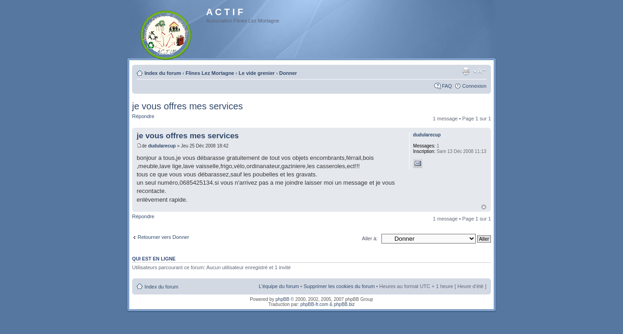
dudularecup (162, 145)
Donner (288, 73)
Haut (483, 206)
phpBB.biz (344, 304)
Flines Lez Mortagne (209, 73)
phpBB (282, 299)
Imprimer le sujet (466, 71)
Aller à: (370, 238)
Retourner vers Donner (163, 237)
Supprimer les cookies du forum (339, 286)
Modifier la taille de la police (479, 71)
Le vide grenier (257, 73)
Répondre (143, 116)
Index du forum (162, 73)
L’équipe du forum (279, 286)
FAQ (447, 86)
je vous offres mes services (187, 106)
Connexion (474, 86)
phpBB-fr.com (314, 304)
